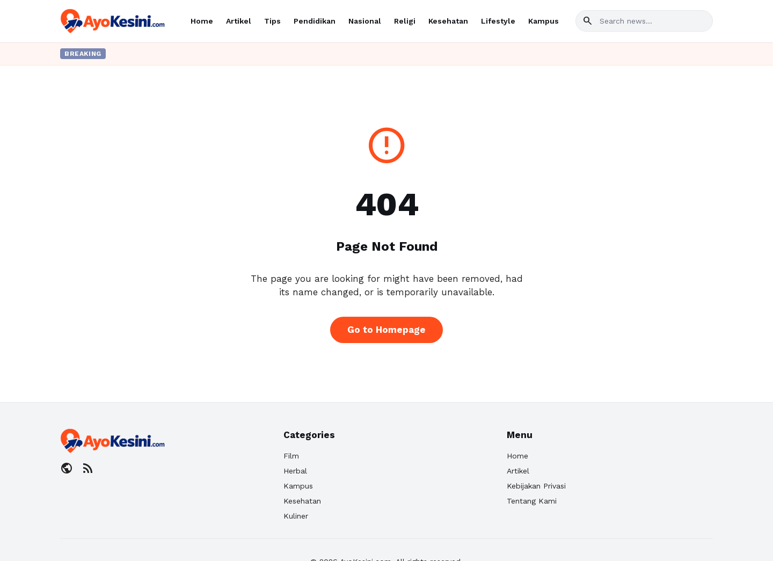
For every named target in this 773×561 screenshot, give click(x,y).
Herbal (295, 471)
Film (291, 455)
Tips (272, 21)
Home (202, 21)
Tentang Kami (532, 501)
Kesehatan (448, 21)
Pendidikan (315, 21)
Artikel (238, 21)
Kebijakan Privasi (536, 486)
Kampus (543, 21)
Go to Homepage (386, 329)
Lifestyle (498, 21)
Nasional (364, 21)
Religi (404, 21)
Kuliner (295, 516)
